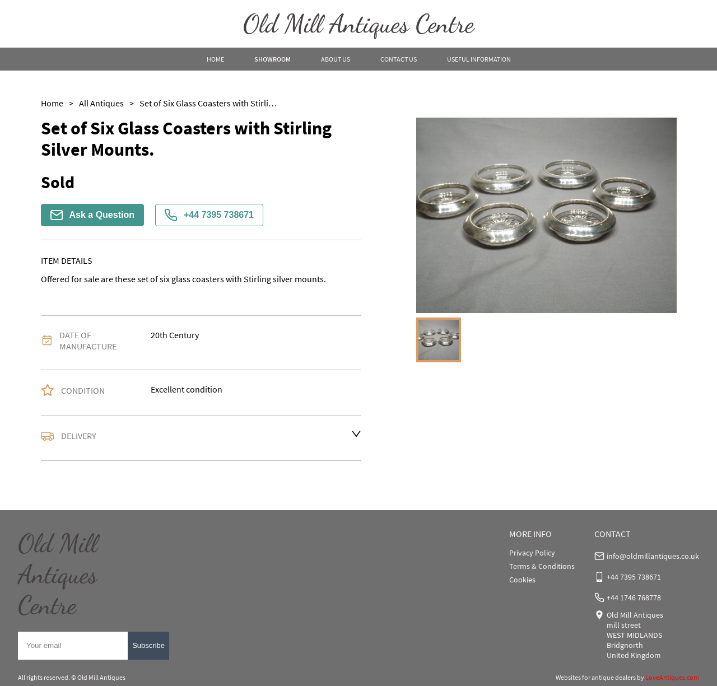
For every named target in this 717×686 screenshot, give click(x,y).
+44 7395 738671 (209, 215)
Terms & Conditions (542, 566)
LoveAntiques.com (672, 677)
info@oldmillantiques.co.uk (653, 556)
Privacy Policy (532, 553)
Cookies (522, 580)
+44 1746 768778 (634, 597)
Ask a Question (92, 215)
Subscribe (148, 645)
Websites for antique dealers (596, 677)
